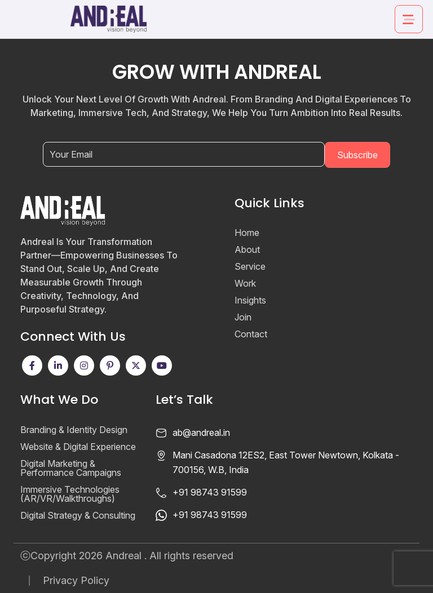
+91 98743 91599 (210, 492)
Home (247, 232)
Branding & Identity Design (73, 429)
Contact (251, 334)
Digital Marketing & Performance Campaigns (70, 468)
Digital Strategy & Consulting (77, 515)
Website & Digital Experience (78, 446)
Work (245, 283)
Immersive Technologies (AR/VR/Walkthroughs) (70, 494)
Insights (250, 300)
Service (250, 266)
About (247, 249)
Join (243, 317)
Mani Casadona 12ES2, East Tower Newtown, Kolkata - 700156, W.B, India (286, 462)
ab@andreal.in (201, 432)
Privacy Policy (76, 581)
